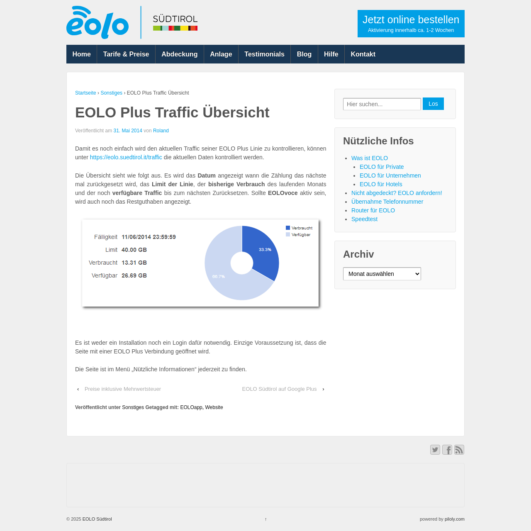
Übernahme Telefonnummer (387, 201)
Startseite (85, 93)
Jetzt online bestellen (411, 23)
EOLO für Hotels (381, 184)
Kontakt (363, 54)
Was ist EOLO (369, 158)
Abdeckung (179, 54)
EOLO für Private (382, 166)
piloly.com (455, 518)
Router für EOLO (373, 210)
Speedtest (364, 219)
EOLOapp (191, 407)
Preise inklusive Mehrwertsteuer (123, 389)
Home (81, 54)
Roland (161, 131)
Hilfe (331, 54)
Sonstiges (111, 93)
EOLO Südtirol (96, 518)
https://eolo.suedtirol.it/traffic (126, 157)
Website (214, 407)
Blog (304, 54)
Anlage (221, 54)
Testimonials (264, 54)
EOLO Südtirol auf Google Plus (279, 389)
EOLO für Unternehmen (390, 175)
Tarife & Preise (126, 54)
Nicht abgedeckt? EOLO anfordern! (396, 193)
